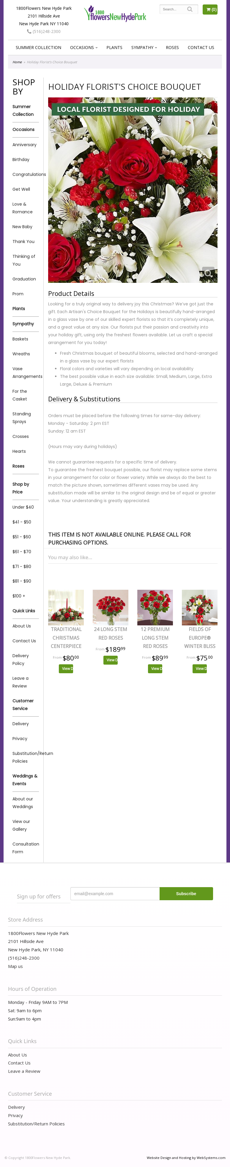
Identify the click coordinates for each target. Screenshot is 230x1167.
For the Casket (19, 395)
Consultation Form (25, 848)
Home (17, 62)
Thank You (23, 242)
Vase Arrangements (25, 372)
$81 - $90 (21, 581)
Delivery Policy (20, 659)
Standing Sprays (21, 418)
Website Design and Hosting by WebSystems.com (186, 1157)
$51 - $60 (21, 537)
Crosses (20, 436)
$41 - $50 (21, 522)
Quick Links (23, 611)
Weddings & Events (24, 780)
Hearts (19, 451)
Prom (17, 294)
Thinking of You (23, 260)
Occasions (82, 47)
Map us (15, 966)
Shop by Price (20, 488)
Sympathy (142, 47)
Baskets (20, 339)
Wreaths (21, 354)
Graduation (24, 279)
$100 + (18, 596)
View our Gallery (21, 825)
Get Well (21, 189)
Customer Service (23, 705)
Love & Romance (22, 208)
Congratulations (25, 174)
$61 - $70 (21, 552)
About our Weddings (22, 803)
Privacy (19, 739)
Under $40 (23, 507)
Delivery (20, 724)
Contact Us (201, 47)
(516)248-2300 (44, 31)
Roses (172, 47)
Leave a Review (20, 682)
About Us (21, 626)
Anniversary (24, 145)
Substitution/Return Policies (25, 757)
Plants (114, 47)
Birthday (20, 160)
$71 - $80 (21, 567)
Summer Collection (38, 47)
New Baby (22, 227)
